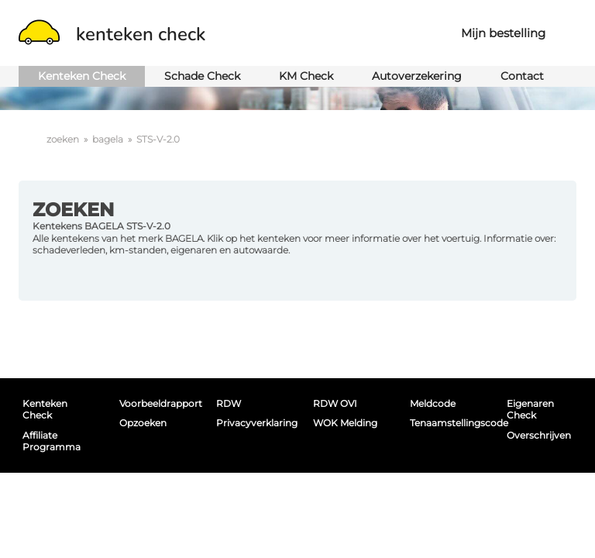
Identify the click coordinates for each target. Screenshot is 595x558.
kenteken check (112, 34)
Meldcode (433, 403)
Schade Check (202, 76)
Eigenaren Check (530, 409)
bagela (107, 139)
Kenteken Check (82, 76)
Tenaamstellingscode (445, 423)
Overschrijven (539, 435)
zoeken (62, 139)
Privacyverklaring (251, 423)
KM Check (306, 76)
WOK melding (345, 423)
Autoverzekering (417, 76)
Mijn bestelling (503, 33)
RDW (228, 403)
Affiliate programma (51, 441)
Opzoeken (143, 423)
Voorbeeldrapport (154, 403)
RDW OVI (335, 403)
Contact (522, 76)
